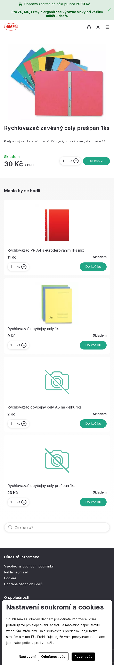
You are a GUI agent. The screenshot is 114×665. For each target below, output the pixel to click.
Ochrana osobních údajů (23, 584)
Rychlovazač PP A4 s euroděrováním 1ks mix (45, 250)
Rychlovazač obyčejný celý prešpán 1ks (41, 485)
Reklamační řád (16, 572)
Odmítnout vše (53, 657)
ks (67, 161)
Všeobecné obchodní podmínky (29, 566)
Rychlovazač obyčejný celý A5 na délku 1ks (44, 407)
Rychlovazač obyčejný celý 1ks (33, 329)
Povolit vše (83, 657)
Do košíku (96, 161)
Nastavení (27, 657)
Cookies (10, 578)
